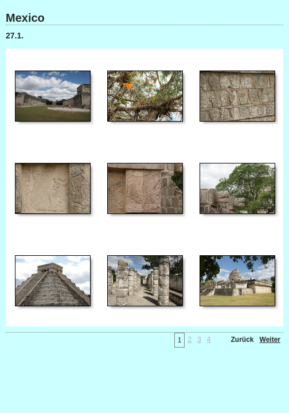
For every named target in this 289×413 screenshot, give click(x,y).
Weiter (270, 340)
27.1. (15, 35)
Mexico (25, 17)
